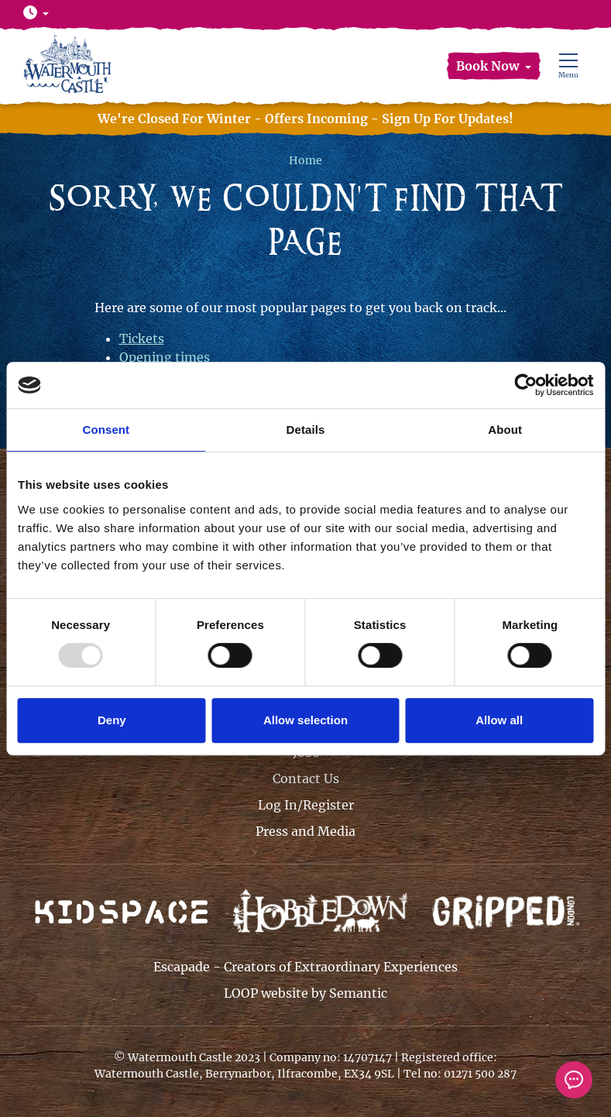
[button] (493, 66)
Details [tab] (306, 429)
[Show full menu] (568, 66)
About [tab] (505, 429)
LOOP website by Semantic (305, 993)
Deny (112, 720)
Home (305, 160)
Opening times (164, 357)
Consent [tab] (105, 429)
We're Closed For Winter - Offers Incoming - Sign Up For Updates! (305, 118)
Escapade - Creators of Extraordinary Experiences (305, 966)
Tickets (141, 338)
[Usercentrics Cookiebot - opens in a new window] (525, 385)
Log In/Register (306, 805)
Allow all (499, 720)
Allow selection (305, 720)
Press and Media (305, 831)
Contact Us (306, 778)
